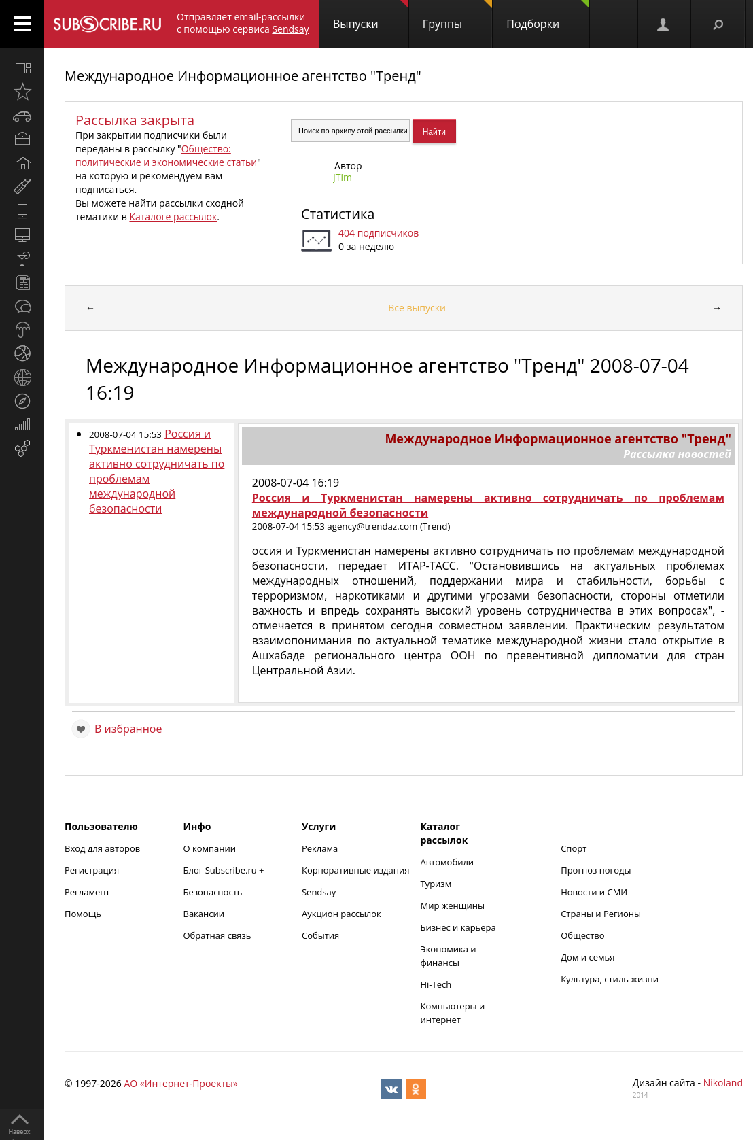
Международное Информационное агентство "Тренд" (243, 76)
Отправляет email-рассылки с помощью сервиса (243, 22)
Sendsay (319, 892)
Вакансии (203, 914)
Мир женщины (452, 905)
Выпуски (370, 15)
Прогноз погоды (596, 870)
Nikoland (723, 1082)
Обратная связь (217, 935)
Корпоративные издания (355, 870)
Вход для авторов (102, 848)
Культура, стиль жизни (610, 979)
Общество (582, 935)
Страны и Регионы (601, 914)
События (320, 935)
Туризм (435, 884)
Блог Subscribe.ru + (224, 870)
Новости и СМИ (594, 892)
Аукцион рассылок (341, 914)
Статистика (337, 214)
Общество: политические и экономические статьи (166, 155)
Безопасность (212, 892)
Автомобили (447, 862)
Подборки (547, 15)
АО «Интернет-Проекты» (180, 1083)
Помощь (83, 914)
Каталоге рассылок (173, 216)
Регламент (87, 892)
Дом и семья (587, 957)
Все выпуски (417, 307)
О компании (209, 848)
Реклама (320, 848)
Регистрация (92, 870)
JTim (342, 177)
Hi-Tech (435, 984)
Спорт (573, 848)
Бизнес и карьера (457, 927)
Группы (457, 15)
